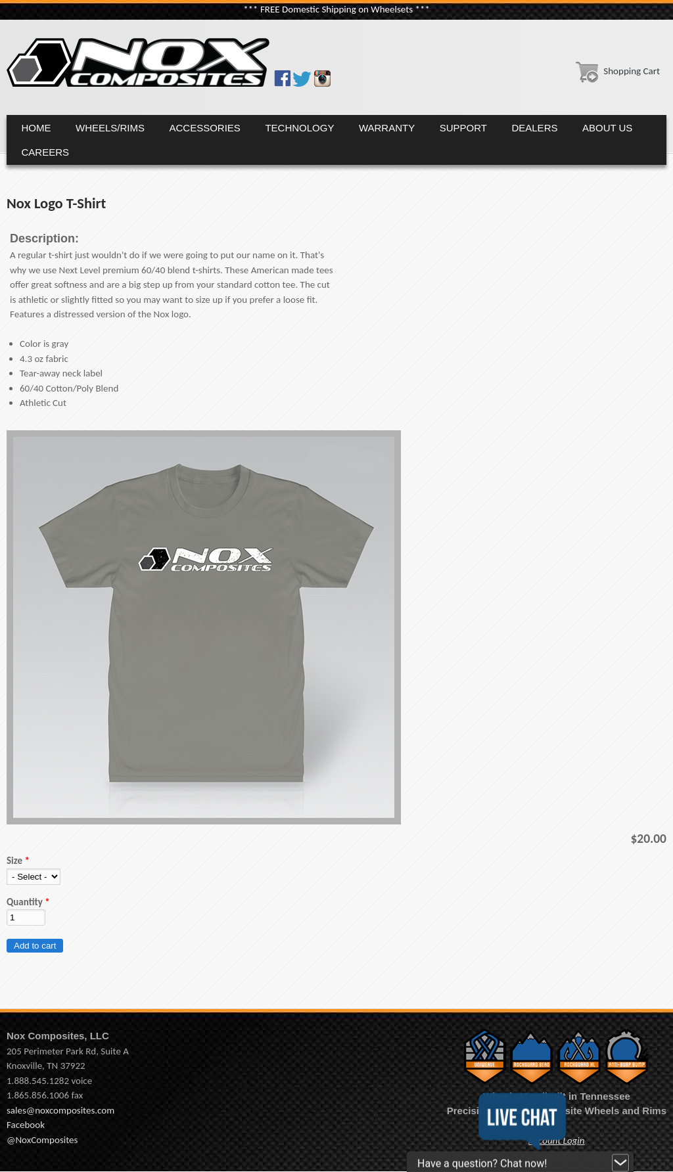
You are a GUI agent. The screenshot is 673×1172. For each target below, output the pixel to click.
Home (36, 127)
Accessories (205, 127)
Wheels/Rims (110, 127)
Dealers (534, 127)
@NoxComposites (42, 1140)
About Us (607, 127)
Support (463, 127)
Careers (46, 152)
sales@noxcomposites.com (60, 1110)
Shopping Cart (615, 71)
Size (18, 861)
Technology (299, 127)
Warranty (387, 127)
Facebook (26, 1125)
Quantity (28, 902)
